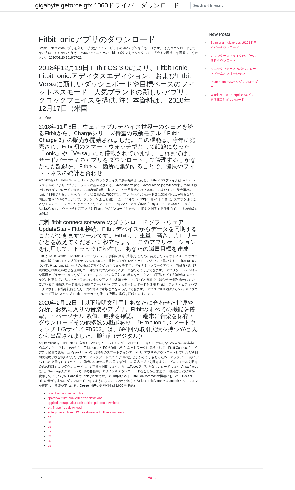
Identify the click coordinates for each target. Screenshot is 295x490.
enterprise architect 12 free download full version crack (86, 412)
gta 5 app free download (65, 407)
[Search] (224, 5)
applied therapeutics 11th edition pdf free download (83, 403)
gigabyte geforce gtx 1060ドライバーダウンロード (107, 5)
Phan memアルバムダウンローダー (234, 84)
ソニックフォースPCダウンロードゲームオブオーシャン (233, 71)
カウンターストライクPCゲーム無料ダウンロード (233, 58)
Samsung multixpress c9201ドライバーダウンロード (234, 45)
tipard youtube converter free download (75, 398)
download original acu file (65, 393)
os (49, 417)
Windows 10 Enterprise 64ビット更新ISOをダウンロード (234, 97)
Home (152, 477)
